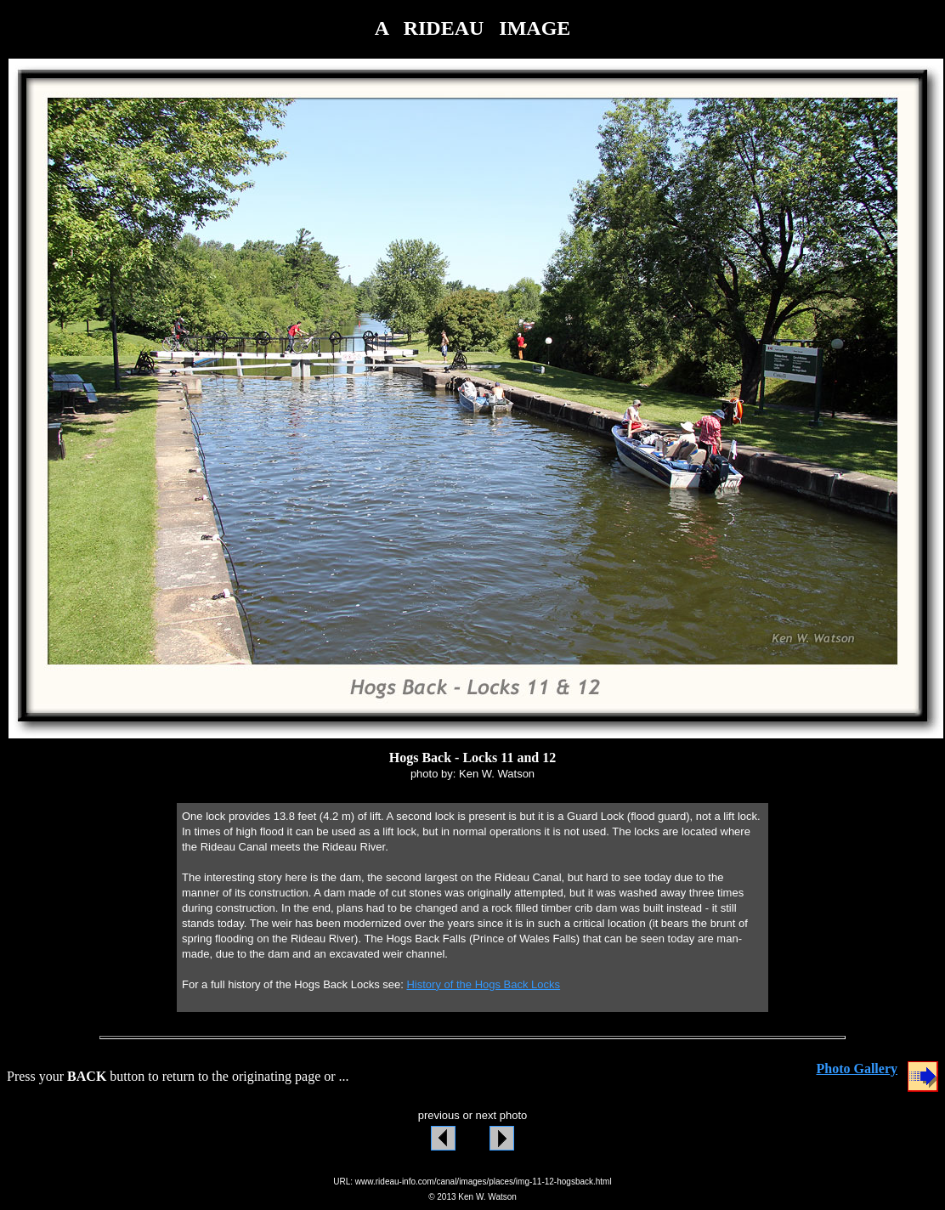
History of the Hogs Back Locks (483, 984)
